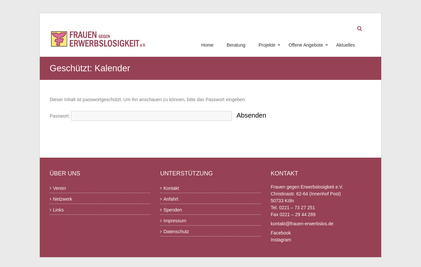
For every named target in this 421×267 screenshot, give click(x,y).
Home (207, 45)
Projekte (267, 45)
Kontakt (171, 188)
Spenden (172, 209)
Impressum (174, 220)
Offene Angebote (305, 45)
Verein (59, 188)
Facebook (281, 232)
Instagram (281, 239)
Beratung (236, 45)
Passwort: (141, 116)
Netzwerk (62, 199)
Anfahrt (170, 199)
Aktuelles (345, 45)
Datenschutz (176, 231)
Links (58, 209)
